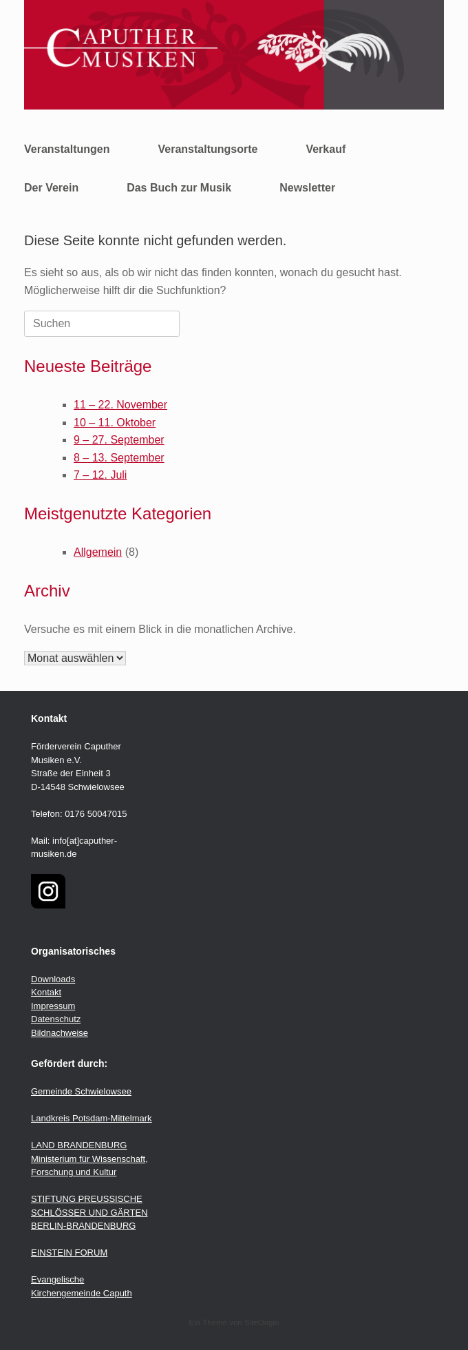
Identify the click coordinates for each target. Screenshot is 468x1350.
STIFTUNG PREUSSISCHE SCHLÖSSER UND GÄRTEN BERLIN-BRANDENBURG (89, 1212)
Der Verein (51, 188)
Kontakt (46, 992)
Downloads (53, 979)
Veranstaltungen (66, 149)
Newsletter (307, 188)
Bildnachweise (59, 1033)
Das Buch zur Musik (179, 188)
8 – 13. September (119, 458)
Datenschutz (56, 1019)
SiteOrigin (261, 1322)
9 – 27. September (119, 440)
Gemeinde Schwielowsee (81, 1091)
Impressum (53, 1006)
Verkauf (325, 149)
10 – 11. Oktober (115, 422)
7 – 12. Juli (100, 475)
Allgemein (98, 552)
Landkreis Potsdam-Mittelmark (91, 1118)
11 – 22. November (120, 405)
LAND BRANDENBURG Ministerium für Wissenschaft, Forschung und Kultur (89, 1158)
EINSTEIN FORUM (69, 1252)
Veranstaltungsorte (207, 149)
